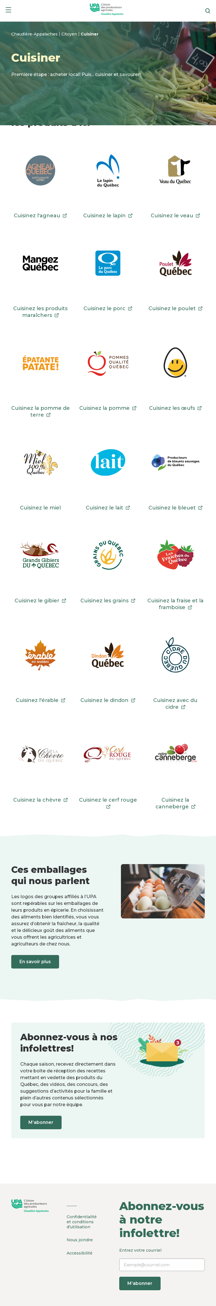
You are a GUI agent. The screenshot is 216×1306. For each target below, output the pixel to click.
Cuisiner (89, 34)
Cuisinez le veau (175, 216)
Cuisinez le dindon (107, 700)
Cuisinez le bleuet (175, 508)
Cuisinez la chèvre (40, 800)
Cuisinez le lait (108, 508)
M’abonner (41, 1122)
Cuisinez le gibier (40, 601)
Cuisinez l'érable (40, 700)
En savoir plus (36, 961)
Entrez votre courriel (162, 1269)
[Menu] (8, 10)
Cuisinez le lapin (107, 216)
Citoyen (69, 34)
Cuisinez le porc (108, 308)
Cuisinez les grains (107, 601)
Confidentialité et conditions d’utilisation (82, 1221)
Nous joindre (80, 1239)
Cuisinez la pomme (107, 408)
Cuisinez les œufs (175, 408)
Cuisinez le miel (40, 508)
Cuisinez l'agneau (40, 216)
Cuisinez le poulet (175, 308)
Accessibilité (80, 1252)
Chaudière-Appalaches (35, 34)
